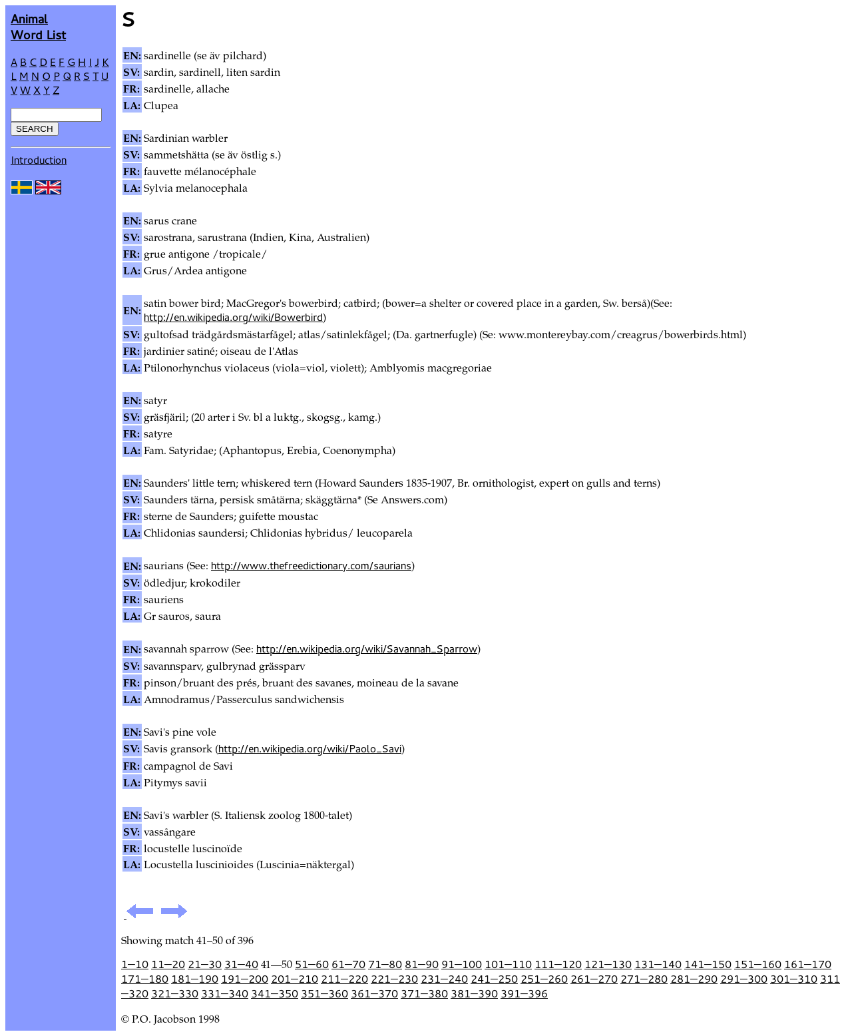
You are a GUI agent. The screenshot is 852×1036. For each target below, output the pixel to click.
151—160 (757, 964)
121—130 (608, 964)
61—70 (348, 964)
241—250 (494, 978)
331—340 (224, 993)
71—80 (385, 964)
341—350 (274, 993)
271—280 (644, 978)
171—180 (144, 978)
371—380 (424, 993)
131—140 (658, 964)
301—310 (793, 978)
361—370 (374, 993)
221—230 (394, 978)
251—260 (544, 978)
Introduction (39, 159)
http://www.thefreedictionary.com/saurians (311, 565)
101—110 (508, 964)
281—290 (694, 978)
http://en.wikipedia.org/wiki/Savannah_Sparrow (366, 648)
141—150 (708, 964)
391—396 (524, 993)
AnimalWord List (38, 26)
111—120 (558, 964)
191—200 (244, 978)
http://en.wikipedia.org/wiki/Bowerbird (233, 317)
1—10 (134, 964)
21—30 (205, 964)
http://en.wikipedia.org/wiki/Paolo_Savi (309, 748)
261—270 (594, 978)
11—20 (168, 964)
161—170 (807, 964)
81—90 (422, 964)
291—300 (743, 978)
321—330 (174, 993)
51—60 (312, 964)
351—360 (324, 993)
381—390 (474, 993)
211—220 (344, 978)
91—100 (461, 964)
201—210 (294, 978)
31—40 (241, 964)
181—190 (194, 978)
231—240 (444, 978)
